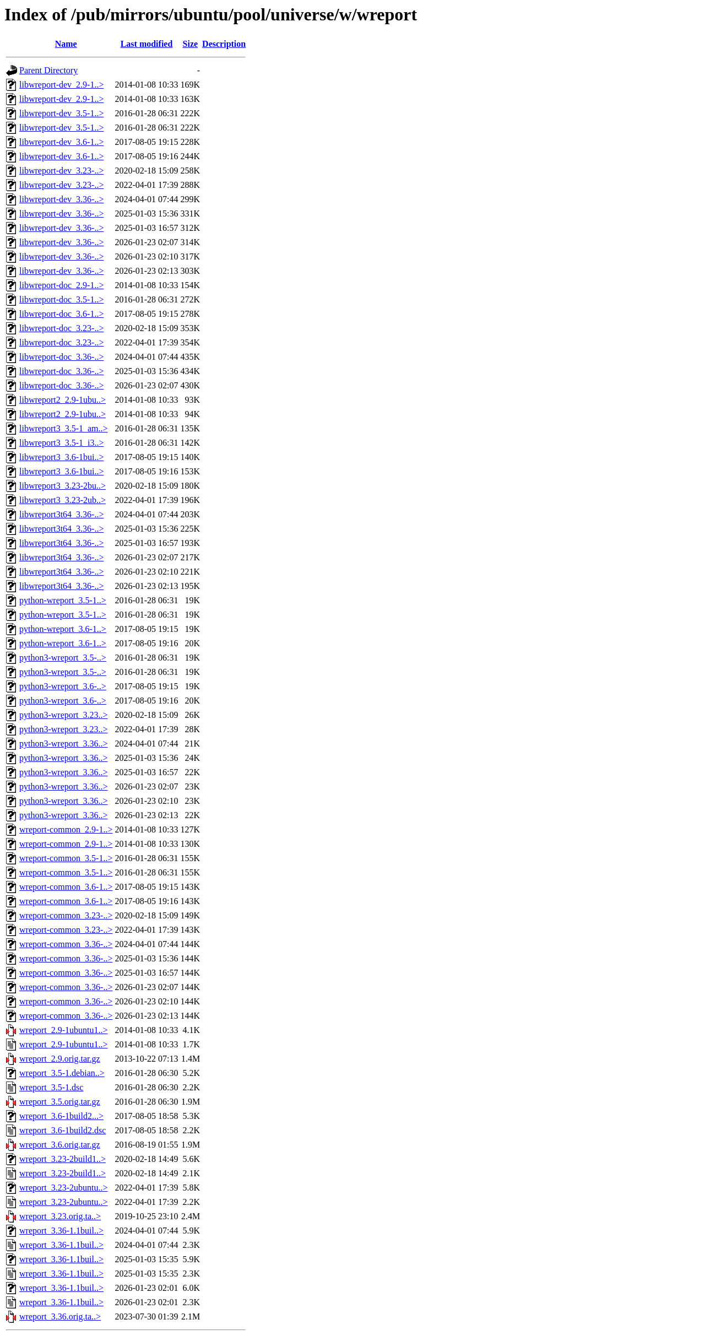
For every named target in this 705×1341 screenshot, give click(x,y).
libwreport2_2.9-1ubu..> (62, 399)
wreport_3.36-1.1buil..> (61, 1230)
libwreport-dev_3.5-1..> (61, 113)
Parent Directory (48, 70)
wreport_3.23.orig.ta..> (60, 1216)
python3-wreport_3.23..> (63, 715)
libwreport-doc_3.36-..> (61, 356)
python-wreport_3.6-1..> (62, 629)
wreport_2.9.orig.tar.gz (59, 1058)
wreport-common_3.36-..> (65, 944)
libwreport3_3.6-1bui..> (61, 457)
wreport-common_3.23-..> (65, 915)
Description (224, 43)
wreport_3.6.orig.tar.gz (59, 1144)
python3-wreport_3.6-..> (62, 686)
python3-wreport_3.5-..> (62, 657)
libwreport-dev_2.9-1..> (61, 84)
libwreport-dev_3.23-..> (61, 170)
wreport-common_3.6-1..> (65, 886)
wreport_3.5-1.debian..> (62, 1073)
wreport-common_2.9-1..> (65, 829)
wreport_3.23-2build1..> (62, 1159)
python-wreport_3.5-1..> (62, 600)
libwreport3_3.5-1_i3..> (61, 442)
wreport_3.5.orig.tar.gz (59, 1101)
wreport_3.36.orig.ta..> (60, 1316)
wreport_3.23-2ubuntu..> (63, 1187)
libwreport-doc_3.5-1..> (61, 299)
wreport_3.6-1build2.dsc (62, 1130)
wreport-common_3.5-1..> (65, 858)
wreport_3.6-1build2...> (61, 1116)
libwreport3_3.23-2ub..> (62, 500)
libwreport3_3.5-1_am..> (63, 428)
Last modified (147, 43)
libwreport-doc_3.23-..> (61, 328)
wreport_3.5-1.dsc (51, 1087)
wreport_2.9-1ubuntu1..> (63, 1030)
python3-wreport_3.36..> (63, 743)
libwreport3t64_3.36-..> (61, 514)
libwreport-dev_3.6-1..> (61, 142)
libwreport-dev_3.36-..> (61, 199)
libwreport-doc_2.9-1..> (61, 285)
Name (66, 43)
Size (190, 43)
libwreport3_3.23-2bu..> (62, 485)
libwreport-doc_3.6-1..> (61, 313)
